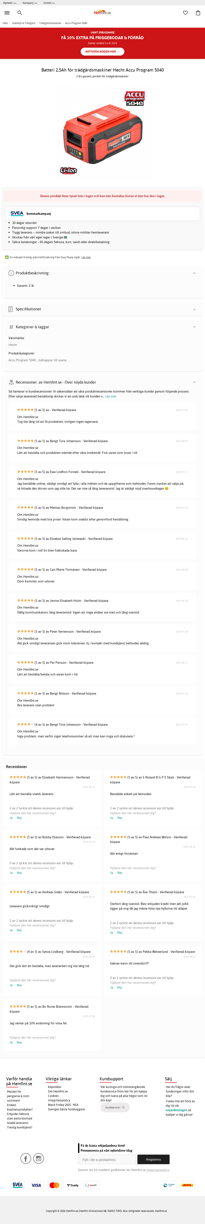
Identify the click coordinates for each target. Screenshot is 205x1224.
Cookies (53, 1096)
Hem (5, 23)
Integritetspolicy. (158, 1170)
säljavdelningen (176, 1110)
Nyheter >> (9, 2)
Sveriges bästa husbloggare (66, 1109)
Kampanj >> (30, 2)
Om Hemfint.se (58, 1091)
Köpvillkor (54, 1087)
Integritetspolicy (59, 1100)
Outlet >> (49, 2)
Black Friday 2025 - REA (63, 1105)
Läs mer (110, 396)
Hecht (13, 345)
